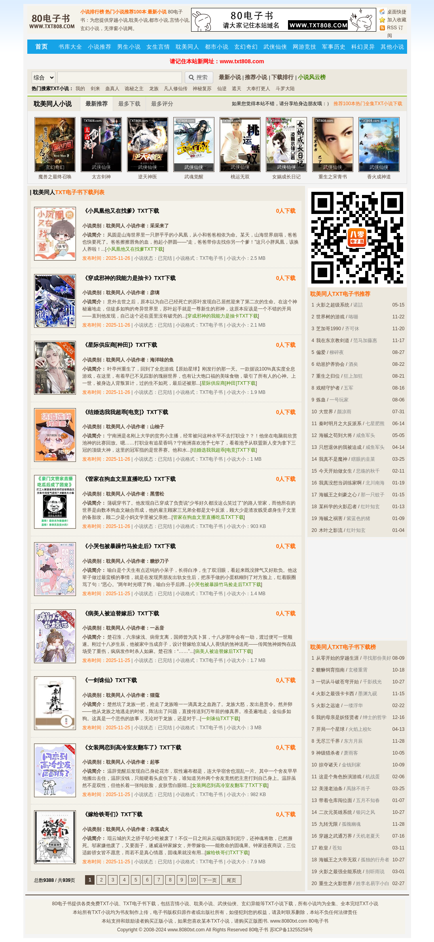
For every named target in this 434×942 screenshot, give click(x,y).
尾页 (231, 880)
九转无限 (328, 824)
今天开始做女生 (335, 471)
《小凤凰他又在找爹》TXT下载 (120, 211)
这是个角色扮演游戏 (340, 776)
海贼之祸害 (331, 518)
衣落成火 (159, 829)
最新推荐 (96, 103)
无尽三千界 (328, 741)
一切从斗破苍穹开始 (337, 682)
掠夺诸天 (328, 765)
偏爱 (321, 352)
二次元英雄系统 (335, 812)
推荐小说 (256, 77)
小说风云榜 (312, 77)
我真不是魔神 (333, 459)
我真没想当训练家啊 (340, 483)
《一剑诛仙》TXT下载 (109, 680)
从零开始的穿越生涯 (337, 658)
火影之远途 (328, 705)
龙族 (154, 88)
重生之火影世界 (335, 883)
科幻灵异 (363, 47)
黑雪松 (157, 494)
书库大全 (70, 47)
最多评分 (162, 103)
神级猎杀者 (328, 753)
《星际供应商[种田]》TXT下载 (119, 345)
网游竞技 (304, 47)
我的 (80, 88)
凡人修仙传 (176, 88)
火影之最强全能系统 (340, 871)
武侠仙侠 (275, 47)
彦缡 (154, 292)
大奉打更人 (258, 88)
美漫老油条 (331, 788)
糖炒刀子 (159, 561)
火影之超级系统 (332, 305)
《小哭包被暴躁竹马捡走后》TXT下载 (129, 546)
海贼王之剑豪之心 (338, 494)
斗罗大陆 (285, 88)
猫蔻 (154, 695)
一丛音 (157, 628)
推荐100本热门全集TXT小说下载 (368, 103)
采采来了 (159, 226)
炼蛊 (321, 400)
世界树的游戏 (330, 317)
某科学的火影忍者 (338, 506)
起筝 (154, 762)
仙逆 (222, 88)
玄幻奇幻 (246, 47)
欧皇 (323, 848)
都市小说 (217, 47)
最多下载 (129, 103)
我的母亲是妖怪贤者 (337, 717)
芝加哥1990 (328, 328)
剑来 (95, 88)
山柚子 (157, 426)
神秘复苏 (202, 88)
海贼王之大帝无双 (338, 860)
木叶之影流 (331, 530)
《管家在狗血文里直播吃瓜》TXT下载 (129, 479)
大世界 (326, 411)
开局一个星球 (330, 729)
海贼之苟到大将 (335, 435)
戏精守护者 (328, 388)
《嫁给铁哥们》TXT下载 (112, 814)
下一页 (210, 880)
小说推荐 (100, 47)
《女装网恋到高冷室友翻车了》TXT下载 (131, 747)
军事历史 (334, 47)
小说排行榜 (92, 12)
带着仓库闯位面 (335, 800)
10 (193, 880)
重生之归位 (328, 376)
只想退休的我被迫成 (340, 447)
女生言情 (158, 47)
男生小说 (129, 47)
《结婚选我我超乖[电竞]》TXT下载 (125, 412)
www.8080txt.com (186, 930)
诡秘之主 (134, 88)
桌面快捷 (396, 12)
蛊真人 (112, 88)
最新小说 (157, 12)
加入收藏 (396, 20)
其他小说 (392, 47)
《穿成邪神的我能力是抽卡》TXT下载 (129, 278)
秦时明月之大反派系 (340, 423)
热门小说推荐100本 (125, 12)
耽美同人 (187, 47)
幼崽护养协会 (330, 364)
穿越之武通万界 (335, 836)
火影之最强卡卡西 (335, 693)
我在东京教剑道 (332, 340)
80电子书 (61, 903)
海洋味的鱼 (162, 360)
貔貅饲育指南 (330, 670)
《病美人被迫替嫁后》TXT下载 (120, 613)
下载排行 (282, 77)
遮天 (236, 88)
